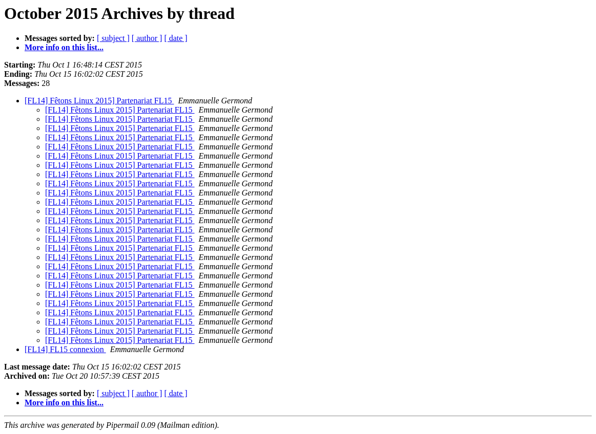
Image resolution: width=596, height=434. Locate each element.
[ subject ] (113, 38)
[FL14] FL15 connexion (65, 349)
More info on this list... (64, 47)
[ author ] (147, 38)
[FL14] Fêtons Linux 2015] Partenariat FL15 (99, 100)
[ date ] (175, 38)
